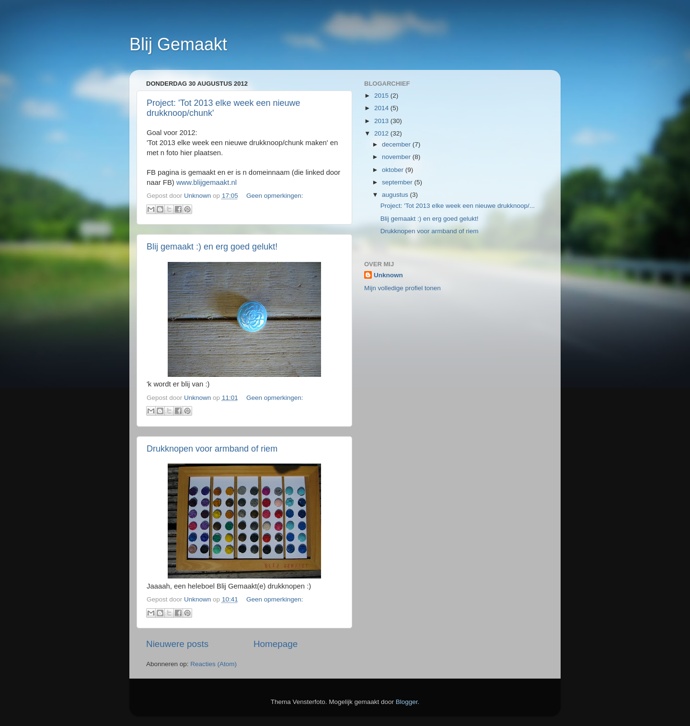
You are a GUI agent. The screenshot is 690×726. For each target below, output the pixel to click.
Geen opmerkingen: (274, 195)
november (397, 156)
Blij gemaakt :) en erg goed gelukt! (212, 246)
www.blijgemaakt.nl (206, 182)
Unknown (388, 275)
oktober (393, 169)
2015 (382, 95)
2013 (382, 121)
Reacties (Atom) (213, 664)
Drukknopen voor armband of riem (212, 449)
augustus (396, 194)
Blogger (407, 701)
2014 (382, 108)
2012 (382, 133)
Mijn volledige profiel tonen (402, 288)
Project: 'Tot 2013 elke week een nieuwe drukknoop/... (457, 205)
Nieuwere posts (177, 644)
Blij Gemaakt (178, 44)
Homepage (275, 644)
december (397, 144)
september (398, 182)
